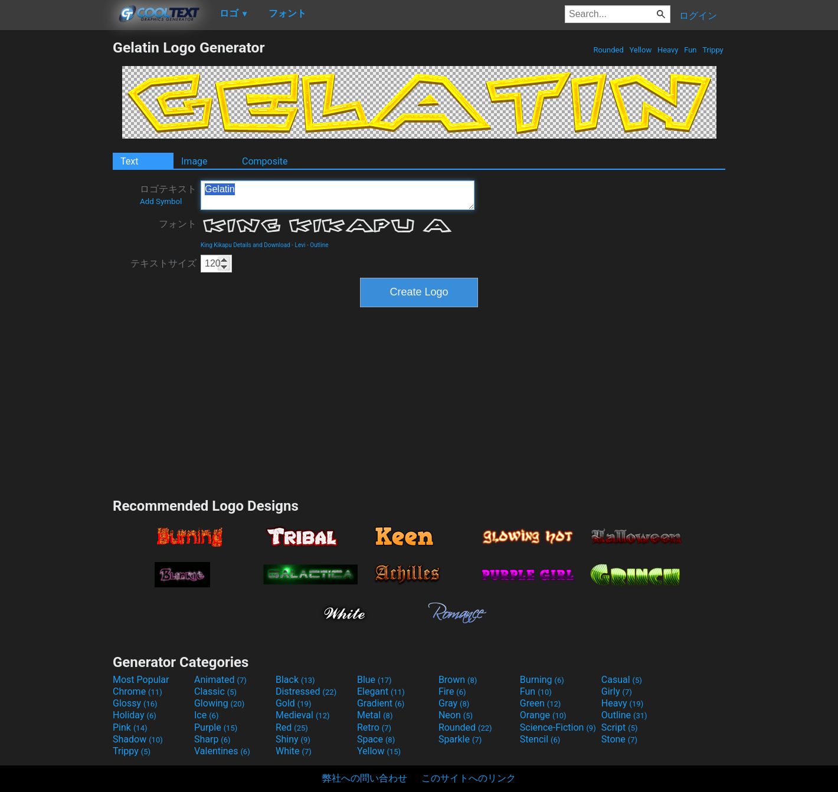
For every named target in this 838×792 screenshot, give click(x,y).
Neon (455, 715)
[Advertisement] (56, 216)
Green (540, 703)
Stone (619, 739)
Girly (616, 691)
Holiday (134, 715)
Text (129, 161)
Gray (453, 703)
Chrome (137, 691)
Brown (457, 679)
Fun (690, 49)
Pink (130, 727)
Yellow (640, 49)
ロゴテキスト (168, 194)
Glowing (219, 703)
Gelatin (337, 195)
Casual (621, 679)
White (294, 751)
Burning (542, 679)
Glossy (135, 703)
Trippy (712, 49)
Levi (300, 245)
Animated (220, 679)
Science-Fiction (558, 727)
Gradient (380, 703)
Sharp (212, 739)
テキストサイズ (163, 263)
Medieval (303, 715)
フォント (178, 223)
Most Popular (141, 679)
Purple (215, 727)
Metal (375, 715)
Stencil (540, 739)
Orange (543, 715)
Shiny (293, 739)
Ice (206, 715)
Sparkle (460, 739)
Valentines (222, 751)
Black (295, 679)
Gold (294, 703)
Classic (215, 691)
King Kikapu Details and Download (245, 245)
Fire (452, 691)
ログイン (698, 15)
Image (194, 161)
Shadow (138, 739)
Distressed (306, 691)
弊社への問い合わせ (364, 778)
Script (619, 727)
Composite (265, 161)
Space (376, 739)
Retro (374, 727)
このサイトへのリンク (468, 778)
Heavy (668, 49)
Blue (374, 679)
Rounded (608, 49)
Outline (319, 245)
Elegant (381, 691)
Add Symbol (161, 201)
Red (292, 727)
